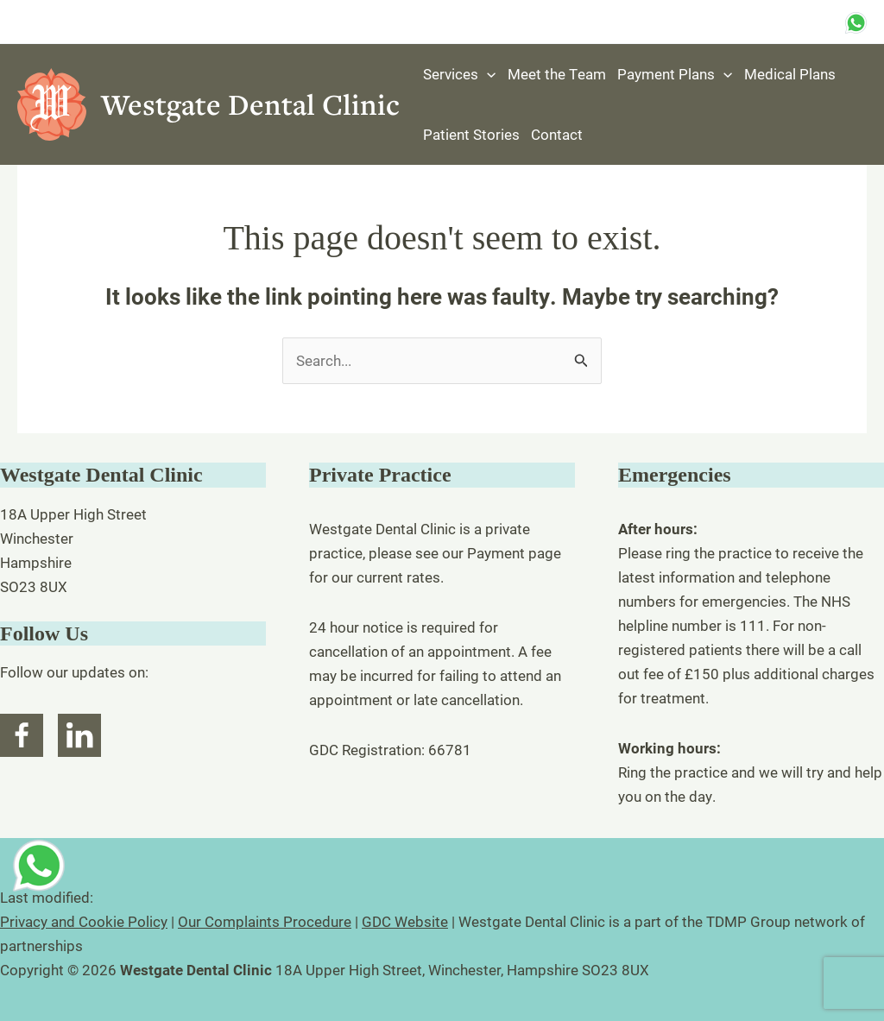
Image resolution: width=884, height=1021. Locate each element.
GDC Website (405, 921)
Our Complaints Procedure (264, 921)
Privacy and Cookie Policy (83, 921)
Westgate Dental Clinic (250, 104)
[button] (487, 74)
